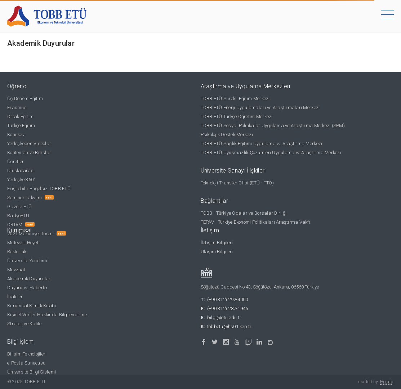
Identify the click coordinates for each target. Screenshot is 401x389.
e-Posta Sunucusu (26, 363)
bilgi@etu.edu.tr (224, 317)
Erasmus (17, 107)
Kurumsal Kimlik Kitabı (31, 305)
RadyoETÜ (18, 215)
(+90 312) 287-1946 (227, 308)
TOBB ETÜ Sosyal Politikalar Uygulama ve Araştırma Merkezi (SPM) (273, 125)
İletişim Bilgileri (217, 242)
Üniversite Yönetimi (27, 260)
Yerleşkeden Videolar (29, 143)
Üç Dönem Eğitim (25, 98)
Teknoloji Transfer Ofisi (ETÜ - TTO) (237, 182)
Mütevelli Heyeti (23, 242)
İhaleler (15, 296)
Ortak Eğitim (20, 116)
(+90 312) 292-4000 (227, 299)
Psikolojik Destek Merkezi (227, 134)
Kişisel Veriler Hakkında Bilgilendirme (47, 314)
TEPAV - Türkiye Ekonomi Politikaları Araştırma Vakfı (256, 222)
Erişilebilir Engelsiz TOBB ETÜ (39, 188)
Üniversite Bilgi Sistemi (31, 372)
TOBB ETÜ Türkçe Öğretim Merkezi (237, 116)
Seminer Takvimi (24, 197)
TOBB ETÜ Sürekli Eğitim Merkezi (235, 98)
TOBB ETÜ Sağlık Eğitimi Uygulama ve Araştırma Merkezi (261, 143)
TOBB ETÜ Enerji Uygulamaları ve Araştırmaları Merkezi (260, 107)
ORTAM (14, 224)
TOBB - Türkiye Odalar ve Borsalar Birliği (244, 213)
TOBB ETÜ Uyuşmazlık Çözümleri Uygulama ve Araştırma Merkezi (271, 152)
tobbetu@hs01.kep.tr (229, 326)
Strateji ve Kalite (24, 323)
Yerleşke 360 (21, 179)
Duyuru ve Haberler (27, 287)
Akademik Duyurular (29, 278)
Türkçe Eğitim (21, 125)
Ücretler (15, 161)
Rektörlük (16, 251)
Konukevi (16, 134)
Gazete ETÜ (19, 206)
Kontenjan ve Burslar (29, 152)
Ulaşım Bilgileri (217, 251)
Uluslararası (21, 170)
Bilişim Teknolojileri (26, 354)
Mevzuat (16, 269)
